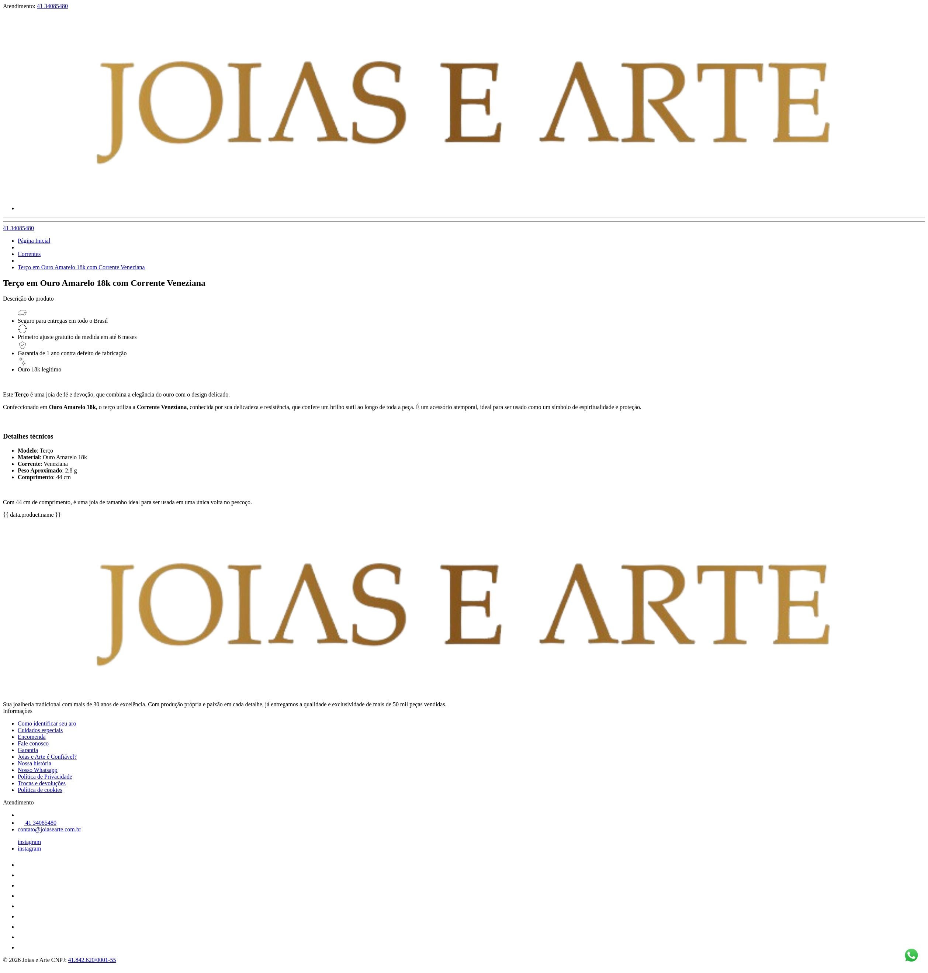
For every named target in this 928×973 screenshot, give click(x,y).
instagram (29, 842)
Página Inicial (34, 241)
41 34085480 (52, 6)
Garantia (28, 750)
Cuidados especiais (40, 730)
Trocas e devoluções (42, 783)
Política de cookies (40, 790)
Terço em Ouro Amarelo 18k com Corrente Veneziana (81, 267)
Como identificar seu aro (47, 723)
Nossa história (34, 763)
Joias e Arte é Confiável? (47, 757)
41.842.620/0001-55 (92, 960)
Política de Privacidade (45, 776)
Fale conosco (33, 743)
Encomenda (32, 737)
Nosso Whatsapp (38, 770)
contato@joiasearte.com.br (49, 829)
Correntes (29, 254)
